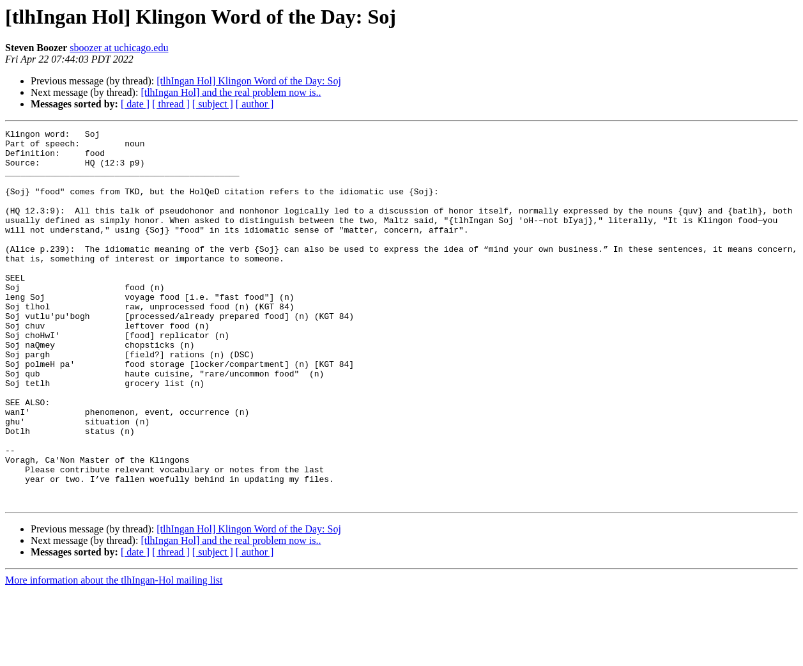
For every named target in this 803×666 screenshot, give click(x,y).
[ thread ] (171, 103)
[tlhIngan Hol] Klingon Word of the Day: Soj (249, 80)
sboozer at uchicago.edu (119, 47)
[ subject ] (212, 103)
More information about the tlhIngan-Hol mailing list (113, 654)
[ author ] (255, 103)
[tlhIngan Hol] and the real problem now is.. (231, 92)
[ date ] (135, 103)
